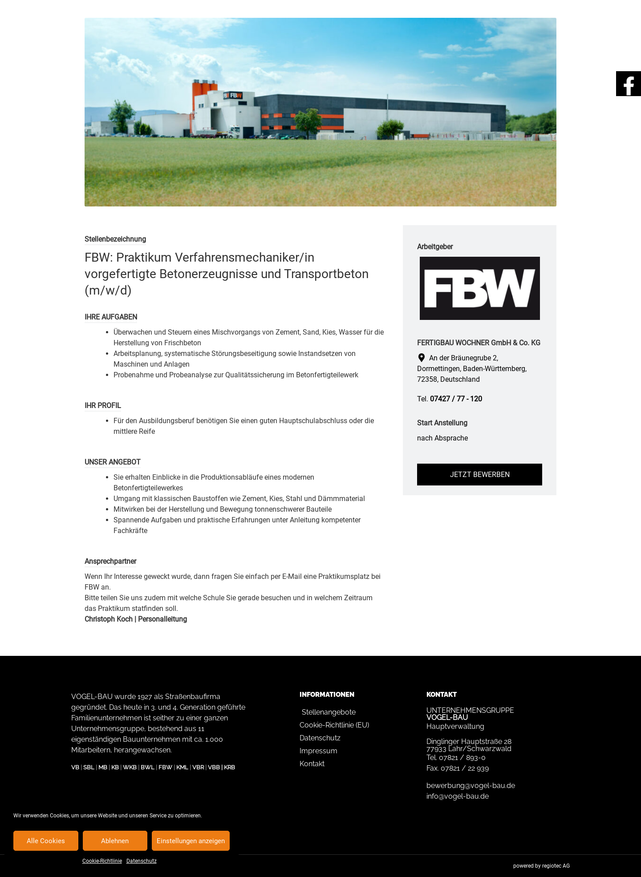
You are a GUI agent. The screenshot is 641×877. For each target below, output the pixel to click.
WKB (130, 767)
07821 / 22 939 (465, 768)
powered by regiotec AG (541, 866)
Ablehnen (115, 841)
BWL (147, 767)
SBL (88, 767)
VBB (214, 767)
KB (115, 767)
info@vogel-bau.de (457, 796)
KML (182, 767)
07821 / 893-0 (462, 757)
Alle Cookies (46, 841)
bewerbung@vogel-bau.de (470, 785)
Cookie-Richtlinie (102, 861)
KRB (229, 767)
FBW (165, 767)
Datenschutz (141, 861)
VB (75, 767)
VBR (198, 767)
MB (102, 767)
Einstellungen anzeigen (191, 841)
